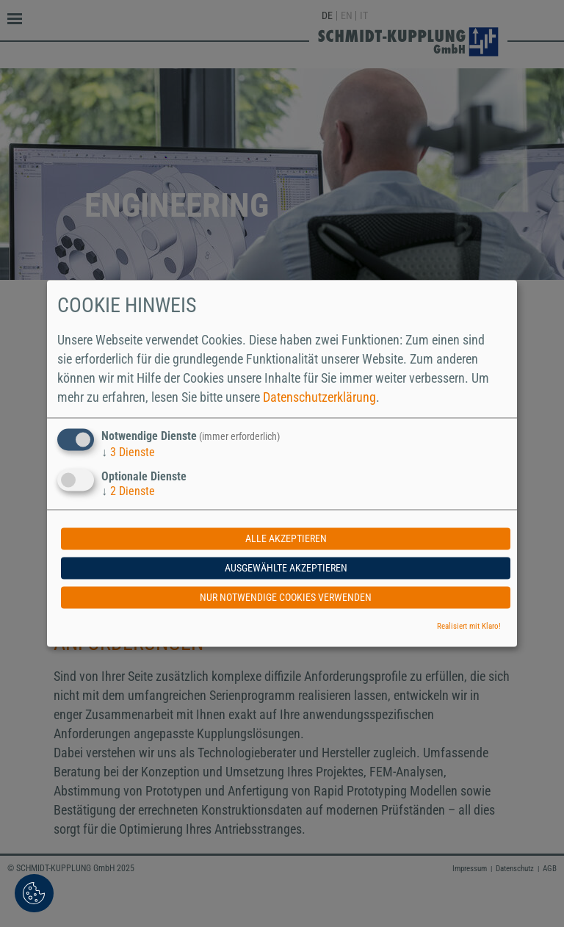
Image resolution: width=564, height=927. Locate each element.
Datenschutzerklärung (319, 397)
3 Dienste (128, 452)
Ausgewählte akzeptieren (286, 568)
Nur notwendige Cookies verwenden (286, 598)
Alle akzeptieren (286, 539)
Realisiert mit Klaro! (469, 627)
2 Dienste (128, 492)
